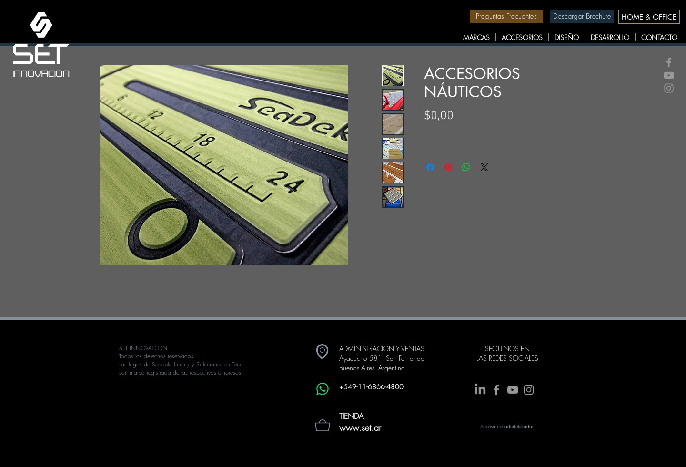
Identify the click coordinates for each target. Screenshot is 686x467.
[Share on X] (484, 167)
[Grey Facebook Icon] (669, 62)
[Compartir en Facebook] (430, 167)
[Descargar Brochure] (582, 16)
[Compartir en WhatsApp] (466, 167)
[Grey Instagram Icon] (669, 88)
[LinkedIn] (480, 389)
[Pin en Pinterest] (448, 167)
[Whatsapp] (322, 388)
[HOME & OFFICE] (649, 17)
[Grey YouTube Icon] (669, 75)
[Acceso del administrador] (506, 426)
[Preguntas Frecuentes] (506, 16)
